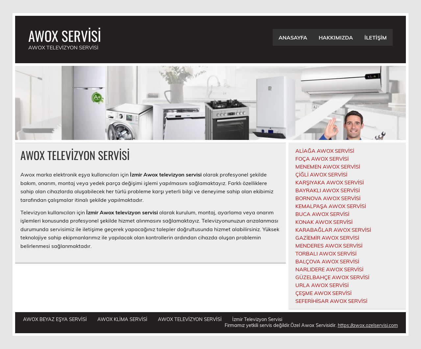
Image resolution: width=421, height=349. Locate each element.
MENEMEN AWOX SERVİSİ (327, 166)
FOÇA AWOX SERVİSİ (322, 158)
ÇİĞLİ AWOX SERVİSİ (321, 174)
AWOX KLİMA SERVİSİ (122, 319)
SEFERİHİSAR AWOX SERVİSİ (331, 301)
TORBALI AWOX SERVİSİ (326, 253)
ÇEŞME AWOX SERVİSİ (323, 293)
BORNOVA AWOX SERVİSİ (327, 198)
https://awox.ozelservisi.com (368, 325)
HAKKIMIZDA (336, 37)
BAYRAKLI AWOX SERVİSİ (327, 190)
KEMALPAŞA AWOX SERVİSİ (330, 206)
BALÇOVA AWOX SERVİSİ (327, 261)
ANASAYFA (293, 37)
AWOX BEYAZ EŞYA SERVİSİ (55, 319)
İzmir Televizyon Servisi (257, 319)
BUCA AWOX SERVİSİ (322, 214)
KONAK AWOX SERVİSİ (324, 222)
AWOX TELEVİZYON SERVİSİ (190, 319)
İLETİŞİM (375, 37)
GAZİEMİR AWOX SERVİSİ (327, 237)
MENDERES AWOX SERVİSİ (328, 245)
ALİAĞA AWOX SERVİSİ (324, 151)
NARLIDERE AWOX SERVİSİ (329, 269)
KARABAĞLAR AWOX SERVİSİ (333, 230)
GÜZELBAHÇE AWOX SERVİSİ (332, 277)
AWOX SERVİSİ (64, 35)
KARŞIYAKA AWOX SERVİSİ (329, 182)
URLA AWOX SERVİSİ (322, 285)
